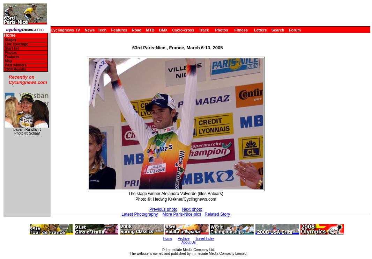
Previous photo (163, 209)
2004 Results (15, 69)
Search (277, 30)
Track (204, 30)
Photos (221, 30)
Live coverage (16, 44)
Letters (260, 30)
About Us (188, 242)
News (90, 30)
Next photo (192, 209)
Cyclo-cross (183, 30)
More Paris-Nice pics (182, 214)
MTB (150, 30)
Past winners (16, 65)
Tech (102, 30)
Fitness (241, 30)
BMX (163, 30)
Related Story (217, 214)
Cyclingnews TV (65, 30)
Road (137, 30)
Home (9, 35)
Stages (10, 40)
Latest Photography (139, 214)
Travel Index (205, 238)
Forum (295, 30)
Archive (183, 238)
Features (119, 30)
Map (8, 61)
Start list (12, 48)
